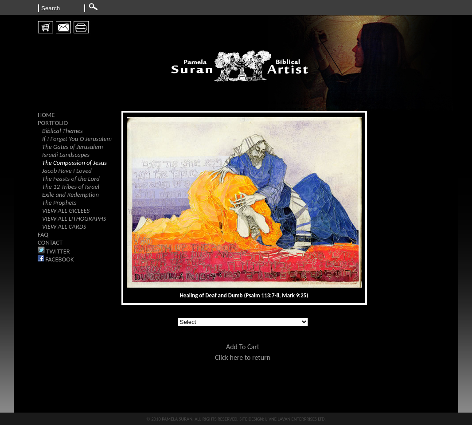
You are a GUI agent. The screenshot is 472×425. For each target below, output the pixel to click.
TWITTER (54, 251)
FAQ (43, 234)
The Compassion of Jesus (74, 163)
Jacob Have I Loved (67, 171)
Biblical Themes (62, 131)
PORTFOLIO (53, 123)
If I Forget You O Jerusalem (77, 139)
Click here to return (242, 357)
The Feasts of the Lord (71, 179)
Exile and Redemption (70, 195)
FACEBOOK (56, 259)
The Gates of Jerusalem (72, 147)
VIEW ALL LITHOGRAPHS (74, 218)
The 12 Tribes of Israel (70, 187)
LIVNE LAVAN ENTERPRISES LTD (295, 419)
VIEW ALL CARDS (64, 226)
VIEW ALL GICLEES (66, 210)
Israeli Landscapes (66, 155)
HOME (46, 115)
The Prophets (59, 203)
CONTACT (50, 242)
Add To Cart (242, 347)
